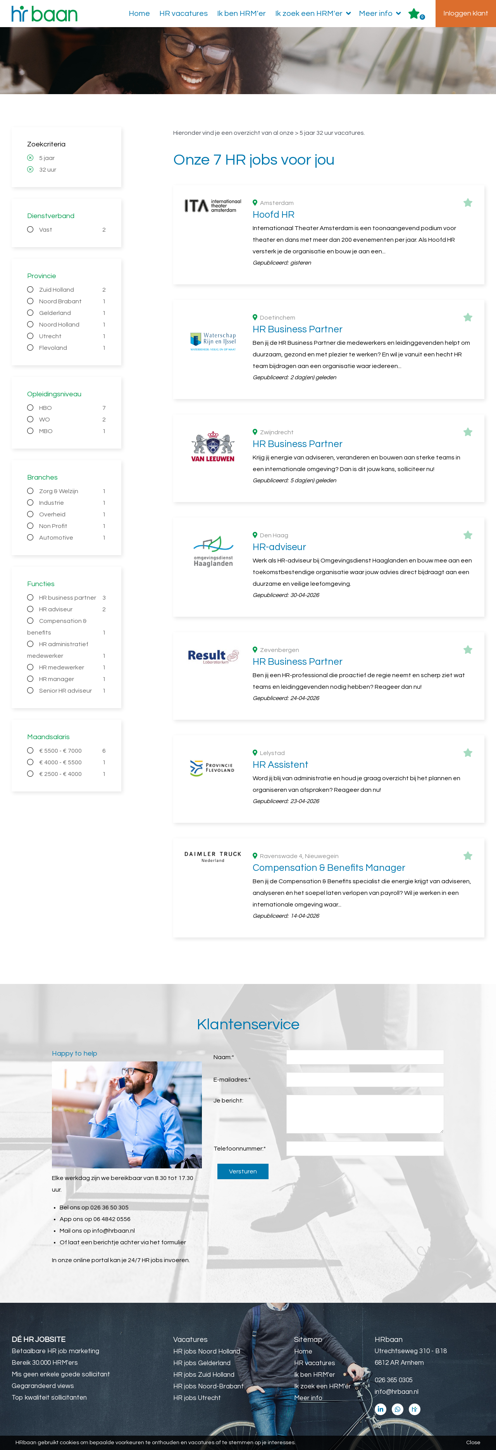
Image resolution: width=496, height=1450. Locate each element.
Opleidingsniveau (54, 394)
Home (139, 13)
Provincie (41, 276)
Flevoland (72, 348)
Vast (72, 230)
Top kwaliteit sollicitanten (49, 1397)
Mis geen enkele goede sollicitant (61, 1374)
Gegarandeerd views (43, 1386)
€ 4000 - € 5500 (72, 762)
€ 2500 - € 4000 (72, 774)
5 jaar (47, 158)
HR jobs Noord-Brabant (208, 1386)
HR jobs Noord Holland (206, 1351)
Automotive (72, 538)
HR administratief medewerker (66, 651)
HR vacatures (183, 13)
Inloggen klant (465, 13)
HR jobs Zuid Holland (203, 1374)
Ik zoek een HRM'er (314, 13)
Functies (41, 584)
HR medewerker (72, 667)
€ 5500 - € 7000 (72, 751)
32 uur (47, 170)
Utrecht (72, 336)
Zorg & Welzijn (72, 491)
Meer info (381, 13)
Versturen (243, 1171)
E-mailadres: (232, 1080)
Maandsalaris (48, 737)
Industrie (72, 503)
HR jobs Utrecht (197, 1398)
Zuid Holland (72, 290)
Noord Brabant (72, 301)
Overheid (72, 514)
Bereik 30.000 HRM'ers (45, 1362)
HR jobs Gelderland (202, 1363)
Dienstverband (50, 216)
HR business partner (72, 598)
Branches (42, 477)
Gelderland (72, 313)
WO (72, 419)
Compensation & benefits (66, 628)
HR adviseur (72, 609)
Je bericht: (228, 1100)
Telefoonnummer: (240, 1149)
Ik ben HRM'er (241, 13)
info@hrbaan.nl (113, 1231)
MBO (72, 431)
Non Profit (72, 526)
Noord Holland (72, 324)
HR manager (72, 679)
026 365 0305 (394, 1380)
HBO (72, 408)
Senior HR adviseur (72, 691)
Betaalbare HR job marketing (55, 1351)
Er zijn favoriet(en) (422, 17)
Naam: (224, 1057)
